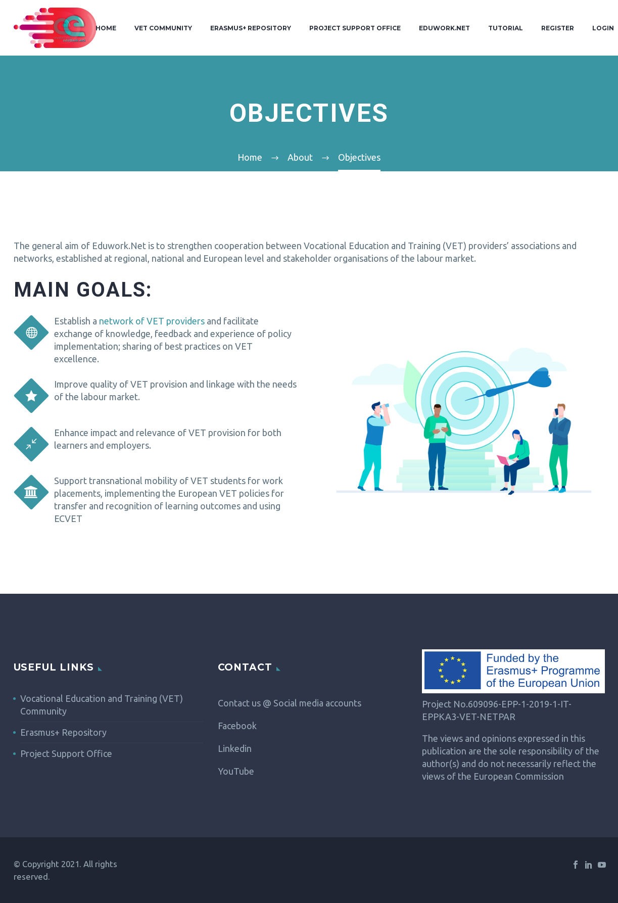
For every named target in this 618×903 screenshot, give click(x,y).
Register (557, 28)
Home (106, 28)
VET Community (163, 28)
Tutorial (505, 28)
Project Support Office (355, 28)
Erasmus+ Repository (250, 28)
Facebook (237, 726)
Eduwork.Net (444, 28)
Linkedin (235, 748)
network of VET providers (152, 321)
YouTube (236, 771)
